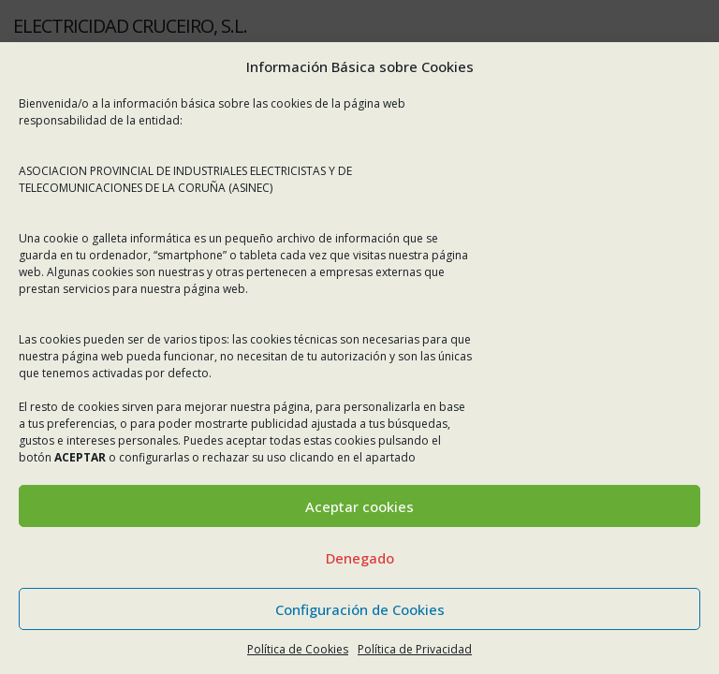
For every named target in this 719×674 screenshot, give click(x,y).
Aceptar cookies (359, 506)
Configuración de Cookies (360, 609)
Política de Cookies (297, 649)
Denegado (360, 558)
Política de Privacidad (415, 649)
